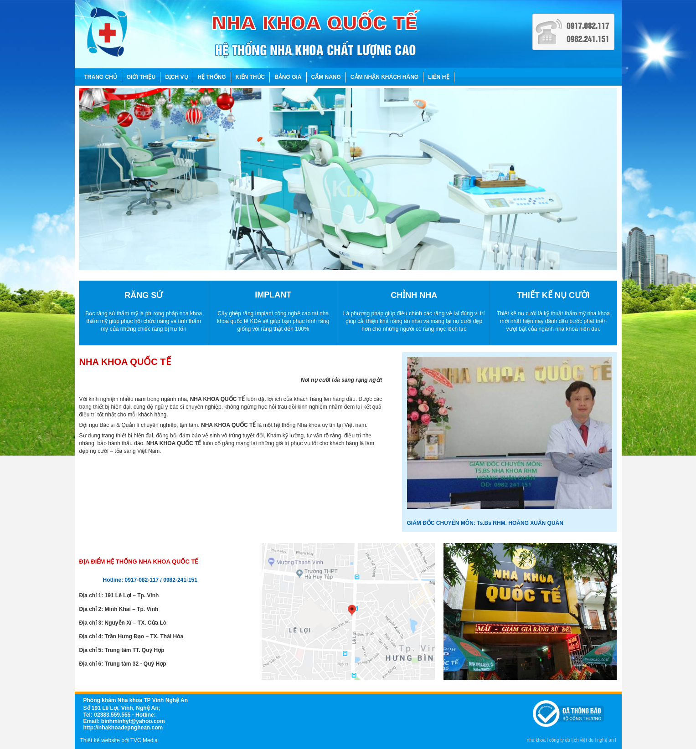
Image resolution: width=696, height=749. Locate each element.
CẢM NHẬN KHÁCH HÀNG (384, 77)
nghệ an (605, 740)
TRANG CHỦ (100, 77)
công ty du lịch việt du (571, 740)
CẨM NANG (326, 77)
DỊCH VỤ (176, 77)
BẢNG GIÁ (287, 77)
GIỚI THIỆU (141, 77)
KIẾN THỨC (250, 77)
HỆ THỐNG (212, 77)
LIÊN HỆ (438, 77)
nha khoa (536, 740)
